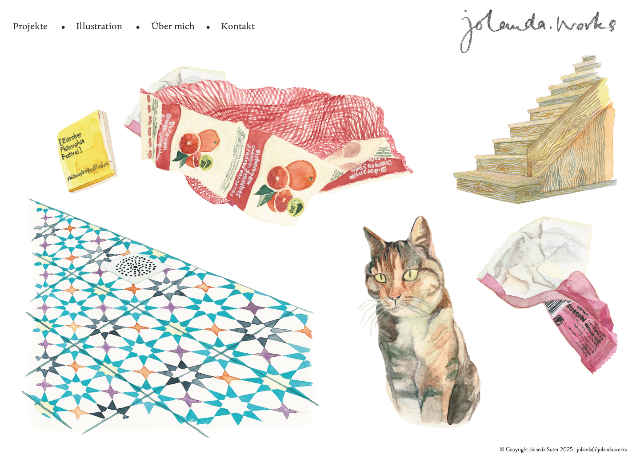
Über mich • (180, 26)
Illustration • (108, 26)
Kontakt (238, 26)
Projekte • (39, 26)
